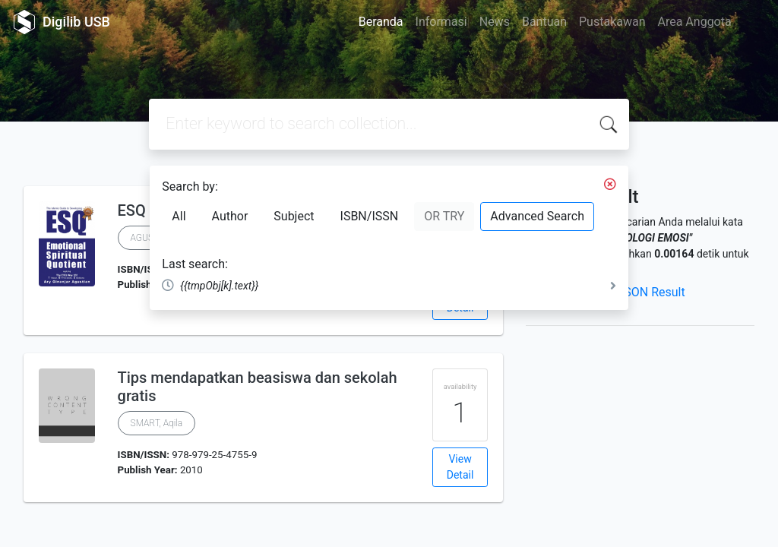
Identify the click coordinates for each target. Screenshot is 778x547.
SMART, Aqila (157, 423)
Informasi (441, 21)
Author (230, 216)
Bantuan (544, 21)
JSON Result (651, 292)
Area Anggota (695, 21)
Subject (294, 216)
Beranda (381, 21)
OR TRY (444, 216)
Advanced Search (537, 216)
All (178, 216)
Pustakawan (612, 21)
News (494, 21)
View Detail (460, 467)
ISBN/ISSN (369, 216)
